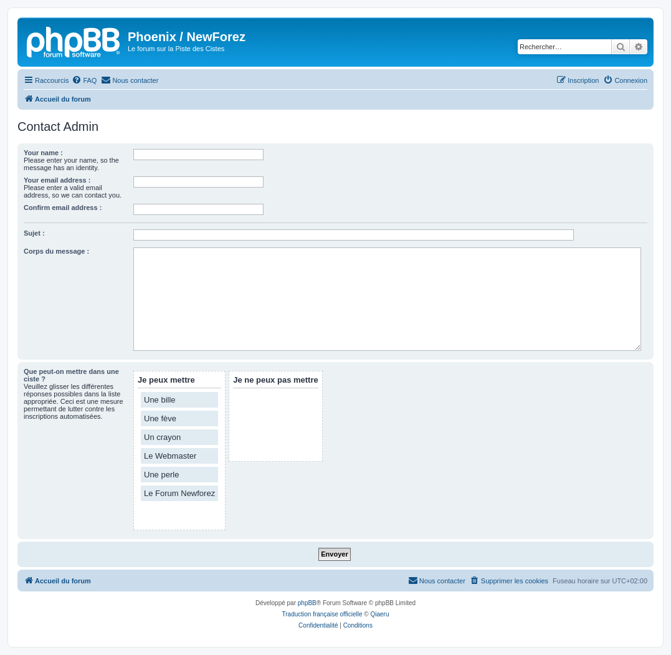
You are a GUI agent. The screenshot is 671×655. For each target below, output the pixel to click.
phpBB (307, 603)
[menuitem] (84, 80)
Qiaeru (379, 614)
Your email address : (57, 180)
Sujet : (34, 233)
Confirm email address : (63, 207)
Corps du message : (56, 251)
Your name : (43, 152)
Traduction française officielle (322, 614)
